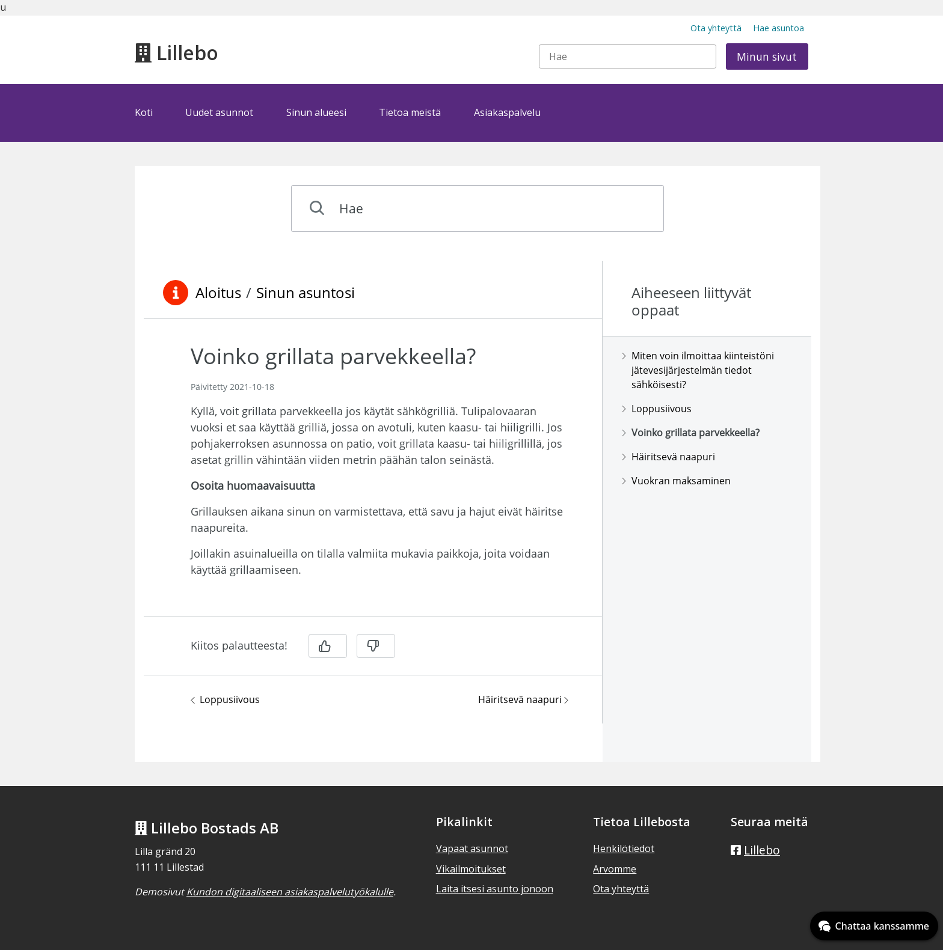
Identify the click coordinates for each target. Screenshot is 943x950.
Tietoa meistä (410, 112)
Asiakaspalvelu (507, 112)
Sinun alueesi (316, 112)
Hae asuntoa (778, 28)
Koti (144, 112)
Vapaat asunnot (472, 848)
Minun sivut (767, 56)
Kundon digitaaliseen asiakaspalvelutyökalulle (289, 891)
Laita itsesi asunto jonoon (494, 888)
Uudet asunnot (219, 112)
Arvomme (614, 868)
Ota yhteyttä (716, 28)
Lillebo (176, 52)
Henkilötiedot (623, 848)
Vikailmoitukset (471, 868)
